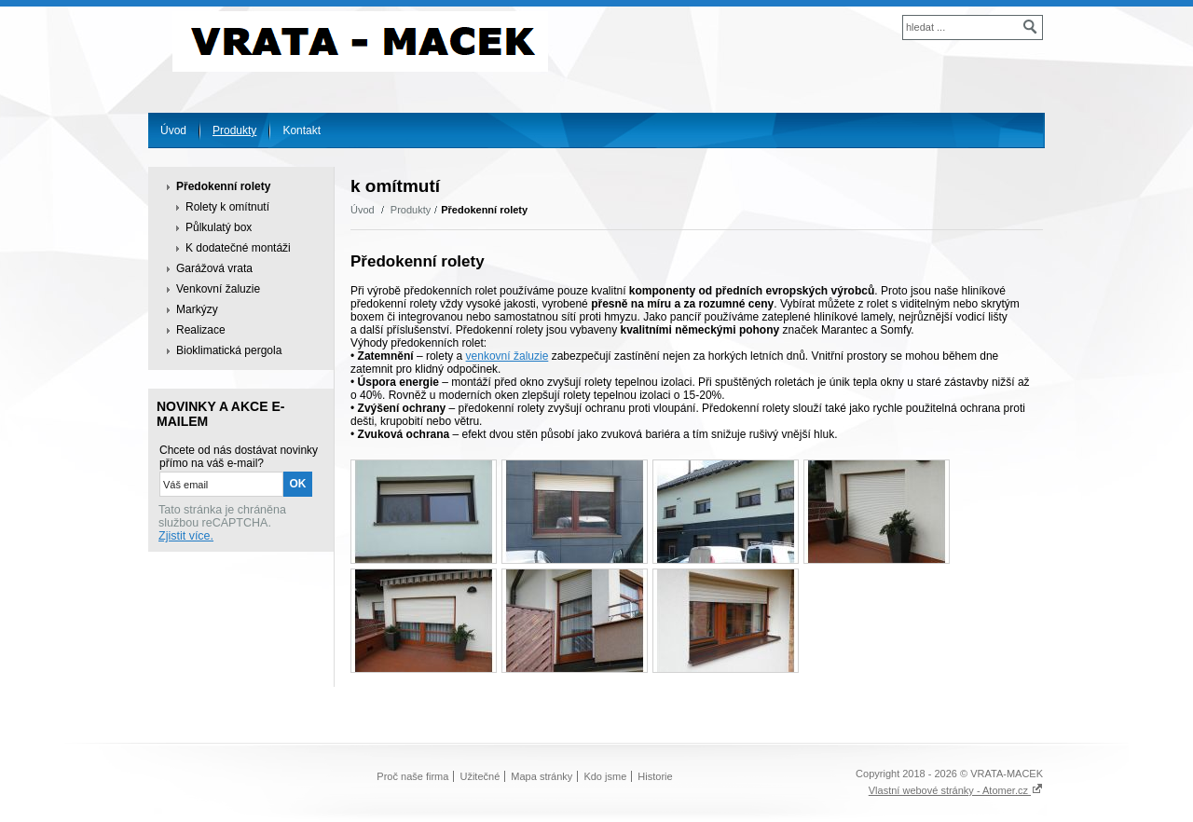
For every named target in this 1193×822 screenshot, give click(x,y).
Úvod (173, 130)
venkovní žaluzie (507, 356)
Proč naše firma (412, 776)
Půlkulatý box (218, 227)
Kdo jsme (604, 776)
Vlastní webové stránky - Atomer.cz (956, 790)
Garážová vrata (214, 268)
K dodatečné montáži (238, 247)
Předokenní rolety (223, 186)
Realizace (201, 329)
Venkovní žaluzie (218, 288)
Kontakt (301, 130)
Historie (655, 776)
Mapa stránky (541, 776)
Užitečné (479, 776)
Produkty (234, 130)
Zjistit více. (185, 535)
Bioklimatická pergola (228, 350)
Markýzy (197, 309)
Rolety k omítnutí (227, 206)
